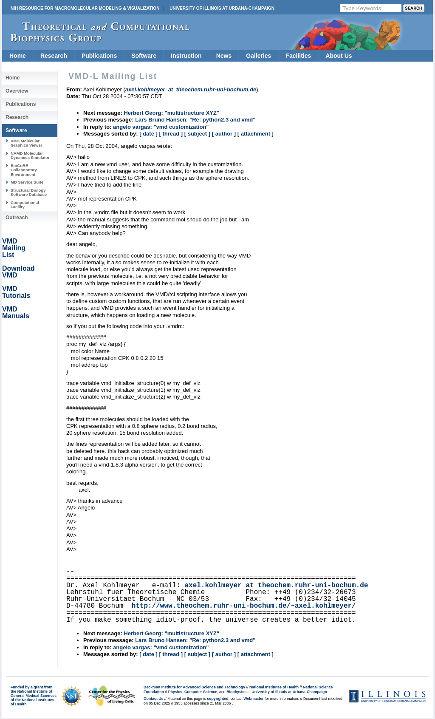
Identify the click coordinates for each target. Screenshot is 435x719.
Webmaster (253, 698)
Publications (99, 55)
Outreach (17, 218)
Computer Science (200, 692)
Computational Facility (25, 204)
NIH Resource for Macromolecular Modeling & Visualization (85, 8)
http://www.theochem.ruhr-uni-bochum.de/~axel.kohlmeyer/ (244, 606)
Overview (17, 91)
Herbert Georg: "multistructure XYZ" (171, 113)
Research (53, 55)
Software (143, 55)
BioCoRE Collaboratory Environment (24, 170)
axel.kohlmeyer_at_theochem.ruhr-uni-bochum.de (276, 585)
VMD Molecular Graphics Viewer (26, 143)
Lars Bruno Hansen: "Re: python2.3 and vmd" (195, 119)
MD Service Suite (27, 182)
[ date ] (148, 133)
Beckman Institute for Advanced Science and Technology (194, 687)
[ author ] (224, 133)
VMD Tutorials (16, 292)
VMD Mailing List (13, 248)
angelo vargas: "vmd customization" (161, 127)
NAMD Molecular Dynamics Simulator (30, 155)
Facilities (298, 55)
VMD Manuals (15, 313)
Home (17, 55)
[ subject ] (197, 133)
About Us (338, 55)
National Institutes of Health (274, 687)
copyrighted (217, 698)
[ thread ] (171, 133)
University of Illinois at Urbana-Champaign (221, 8)
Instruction (186, 55)
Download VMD (18, 272)
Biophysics (236, 692)
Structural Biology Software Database (29, 192)
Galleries (258, 55)
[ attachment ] (255, 133)
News (224, 55)
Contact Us (153, 698)
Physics (175, 692)
